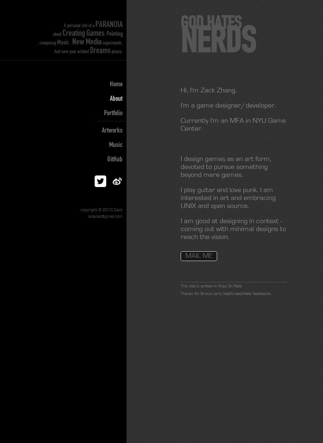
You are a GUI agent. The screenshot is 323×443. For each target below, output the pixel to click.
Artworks (112, 130)
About (116, 98)
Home (116, 84)
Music (115, 144)
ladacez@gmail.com (105, 216)
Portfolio (113, 113)
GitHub (114, 159)
